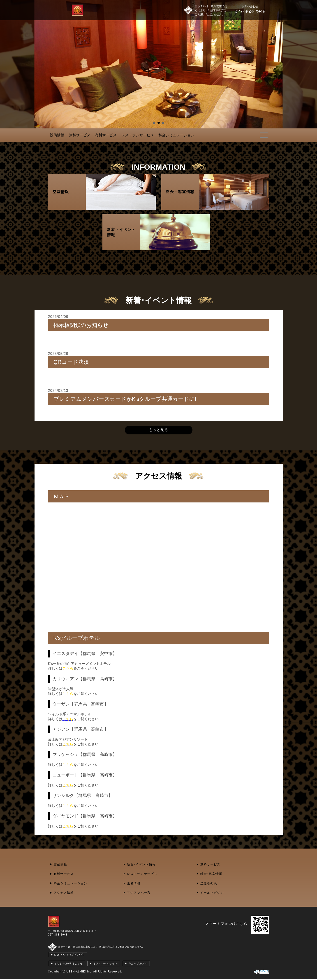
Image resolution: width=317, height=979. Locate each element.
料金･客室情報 (211, 874)
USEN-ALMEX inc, (79, 971)
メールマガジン (212, 893)
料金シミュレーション (176, 135)
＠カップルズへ (137, 963)
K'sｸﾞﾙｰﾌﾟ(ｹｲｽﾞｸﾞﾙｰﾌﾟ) (69, 954)
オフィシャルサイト (105, 963)
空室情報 (60, 864)
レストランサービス (137, 135)
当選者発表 (208, 883)
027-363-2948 (58, 934)
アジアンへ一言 (138, 893)
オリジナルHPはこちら (68, 963)
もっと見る (158, 430)
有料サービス (106, 135)
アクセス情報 (63, 893)
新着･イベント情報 (141, 864)
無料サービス (79, 135)
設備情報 (57, 135)
